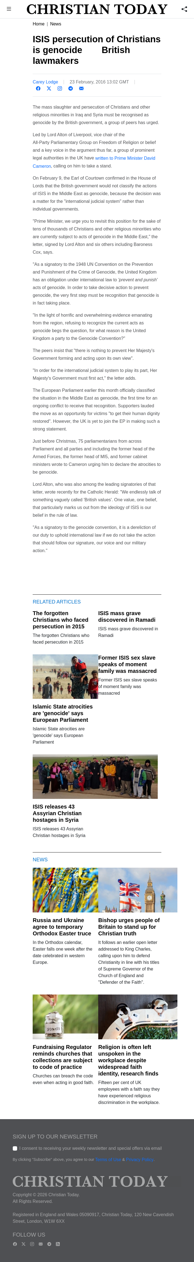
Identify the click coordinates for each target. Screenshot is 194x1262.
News (55, 24)
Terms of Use (108, 1159)
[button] (9, 9)
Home (39, 24)
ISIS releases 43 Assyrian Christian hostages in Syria (57, 813)
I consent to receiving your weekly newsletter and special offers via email (90, 1148)
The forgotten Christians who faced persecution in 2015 (60, 619)
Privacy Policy (140, 1159)
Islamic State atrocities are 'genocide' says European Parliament (63, 713)
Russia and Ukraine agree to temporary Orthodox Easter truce (62, 926)
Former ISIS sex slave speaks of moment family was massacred (127, 664)
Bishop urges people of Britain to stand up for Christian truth (129, 926)
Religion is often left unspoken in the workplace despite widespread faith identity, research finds (128, 1060)
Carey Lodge (45, 82)
